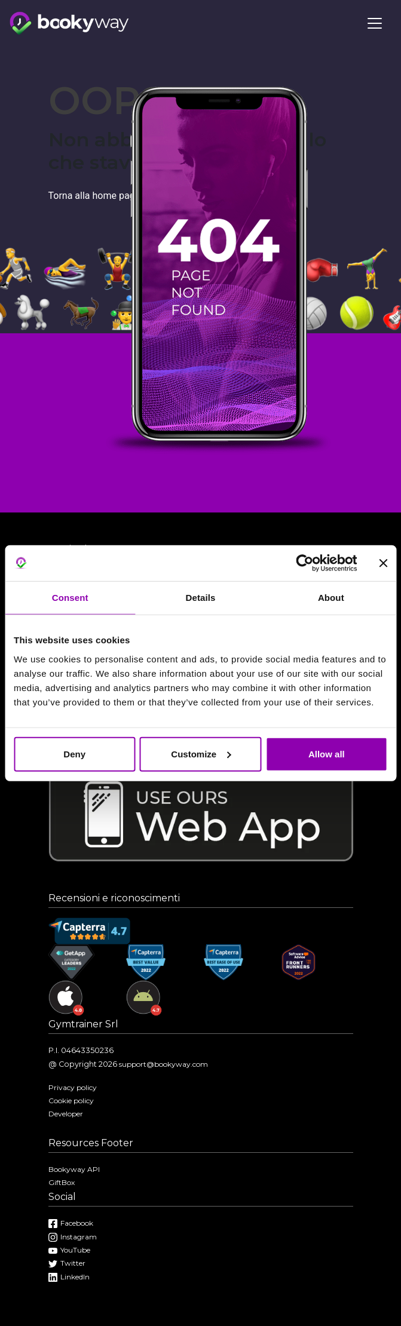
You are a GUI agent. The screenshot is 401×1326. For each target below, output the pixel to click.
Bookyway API (74, 1169)
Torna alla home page (94, 195)
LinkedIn (69, 1276)
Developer (65, 1113)
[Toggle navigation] (374, 23)
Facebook (70, 1222)
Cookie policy (71, 1100)
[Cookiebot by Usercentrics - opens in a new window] (304, 563)
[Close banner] (383, 563)
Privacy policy (72, 1087)
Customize (201, 753)
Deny (74, 753)
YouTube (69, 1249)
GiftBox (61, 1182)
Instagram (72, 1236)
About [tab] (331, 598)
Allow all (326, 753)
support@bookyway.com (163, 1064)
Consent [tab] (70, 598)
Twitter (66, 1263)
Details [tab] (201, 598)
